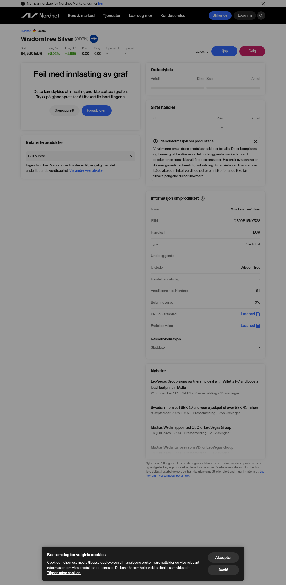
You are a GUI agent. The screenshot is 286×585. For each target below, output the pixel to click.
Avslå (223, 569)
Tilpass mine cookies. (64, 573)
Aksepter (223, 557)
